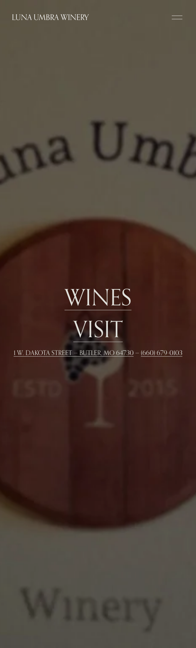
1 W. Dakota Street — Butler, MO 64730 (74, 353)
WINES (98, 297)
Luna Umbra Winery (50, 17)
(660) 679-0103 (161, 353)
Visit (98, 328)
